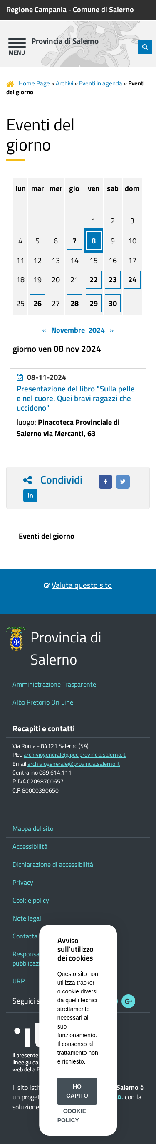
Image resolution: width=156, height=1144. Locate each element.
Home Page (34, 83)
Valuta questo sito (82, 585)
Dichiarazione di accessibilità (52, 864)
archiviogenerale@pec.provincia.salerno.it (75, 754)
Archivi (64, 83)
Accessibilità (29, 846)
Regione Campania (36, 9)
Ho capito (77, 1091)
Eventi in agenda (100, 83)
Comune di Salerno (103, 9)
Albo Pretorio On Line (42, 702)
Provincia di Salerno (65, 41)
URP (18, 981)
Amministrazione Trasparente (54, 684)
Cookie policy (30, 900)
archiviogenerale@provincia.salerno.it (73, 763)
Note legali (27, 918)
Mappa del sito (32, 828)
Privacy (22, 882)
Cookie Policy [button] (71, 1116)
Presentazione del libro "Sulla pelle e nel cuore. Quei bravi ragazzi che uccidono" (76, 398)
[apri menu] (17, 43)
